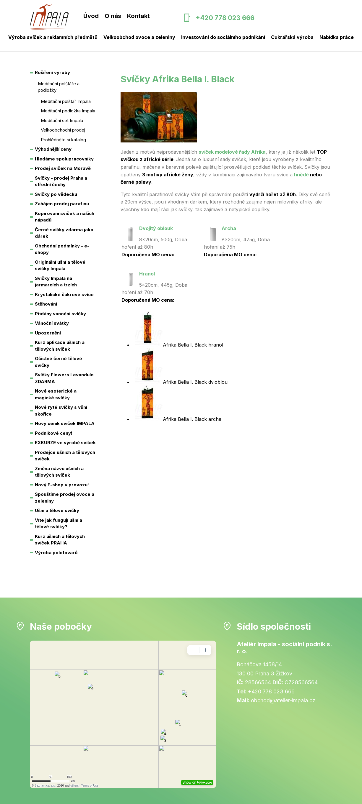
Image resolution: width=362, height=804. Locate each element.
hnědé (301, 175)
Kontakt (138, 15)
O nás (113, 15)
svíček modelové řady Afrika (232, 152)
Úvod (91, 15)
